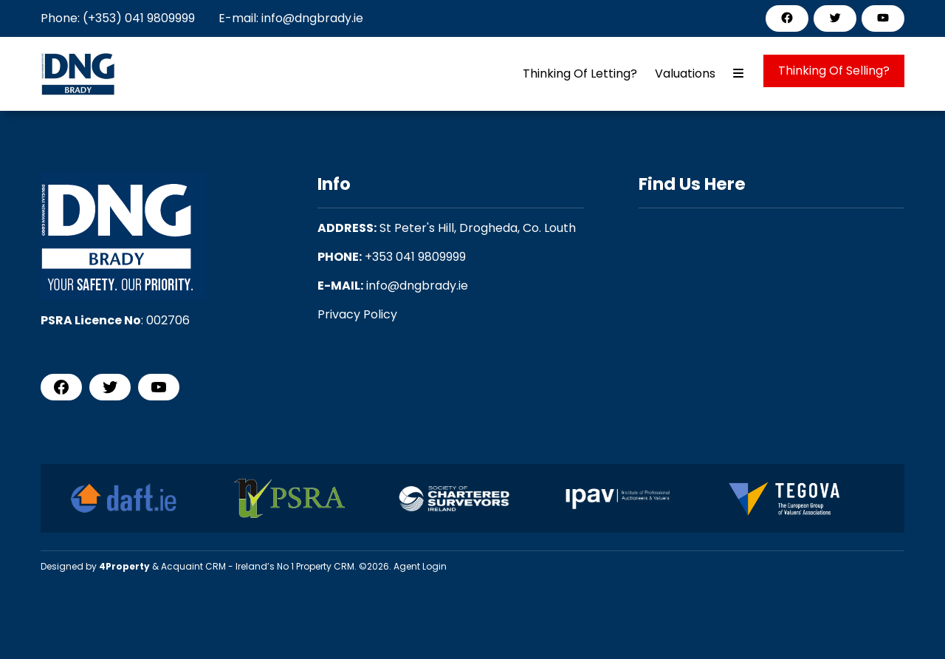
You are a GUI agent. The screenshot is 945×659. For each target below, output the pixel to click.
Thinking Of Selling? (834, 70)
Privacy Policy (357, 314)
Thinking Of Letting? (580, 73)
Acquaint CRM (193, 566)
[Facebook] (787, 17)
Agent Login (420, 566)
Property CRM (325, 566)
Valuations (685, 73)
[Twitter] (835, 17)
